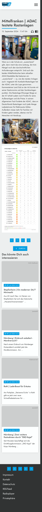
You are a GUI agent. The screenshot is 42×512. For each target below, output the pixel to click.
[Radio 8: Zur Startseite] (11, 4)
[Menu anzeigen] (36, 4)
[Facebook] (9, 469)
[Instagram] (14, 469)
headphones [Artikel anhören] (32, 31)
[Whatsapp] (20, 469)
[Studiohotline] (26, 469)
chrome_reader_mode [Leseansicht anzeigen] (36, 31)
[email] (31, 469)
